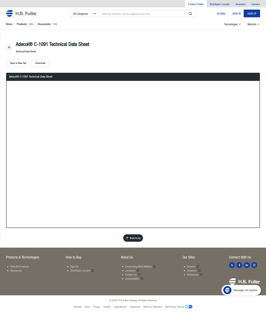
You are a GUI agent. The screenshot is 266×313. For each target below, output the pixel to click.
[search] (190, 13)
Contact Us (133, 274)
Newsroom (194, 274)
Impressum (135, 306)
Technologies (233, 24)
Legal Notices (120, 306)
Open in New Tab (18, 62)
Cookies (107, 306)
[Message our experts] (241, 290)
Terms (87, 306)
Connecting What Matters (140, 266)
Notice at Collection (153, 306)
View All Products (19, 266)
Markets (254, 24)
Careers (256, 4)
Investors (241, 4)
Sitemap (77, 306)
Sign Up (251, 13)
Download (40, 62)
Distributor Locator (220, 4)
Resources (16, 270)
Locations (132, 270)
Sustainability (134, 278)
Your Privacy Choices (178, 306)
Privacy (96, 306)
